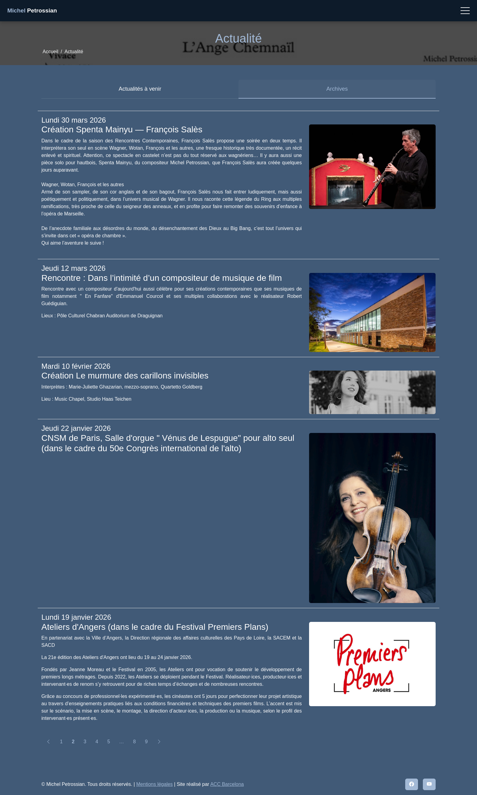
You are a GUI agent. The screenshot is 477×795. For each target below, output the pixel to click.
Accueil (50, 51)
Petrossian (32, 10)
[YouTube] (429, 784)
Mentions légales (154, 784)
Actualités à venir (140, 88)
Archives (337, 88)
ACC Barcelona (227, 784)
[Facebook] (411, 784)
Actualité (73, 51)
